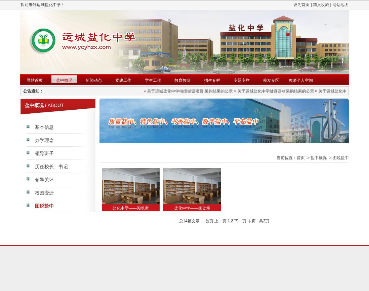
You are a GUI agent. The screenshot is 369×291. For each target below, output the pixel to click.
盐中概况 (64, 80)
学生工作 (153, 80)
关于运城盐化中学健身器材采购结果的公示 (276, 91)
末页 (252, 221)
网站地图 (340, 4)
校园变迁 (44, 192)
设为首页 (301, 4)
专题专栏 (242, 80)
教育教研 (182, 80)
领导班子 (44, 153)
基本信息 (44, 127)
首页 (301, 157)
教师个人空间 (301, 80)
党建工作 (123, 80)
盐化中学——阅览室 (131, 208)
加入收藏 (321, 4)
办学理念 (44, 140)
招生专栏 (212, 80)
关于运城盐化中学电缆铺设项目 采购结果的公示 (191, 91)
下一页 (240, 221)
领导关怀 (44, 179)
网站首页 (35, 80)
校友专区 (271, 80)
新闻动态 (94, 80)
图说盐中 (44, 206)
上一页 (220, 221)
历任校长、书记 (51, 166)
